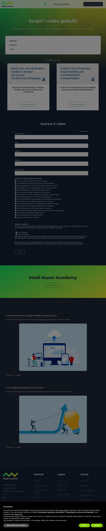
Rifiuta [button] (84, 525)
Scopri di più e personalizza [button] (16, 525)
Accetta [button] (96, 525)
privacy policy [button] (63, 510)
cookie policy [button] (18, 514)
